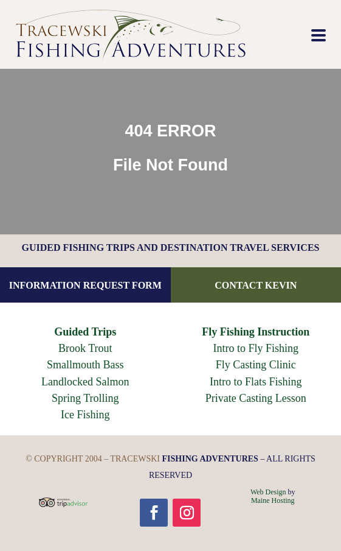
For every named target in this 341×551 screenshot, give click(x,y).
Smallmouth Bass (85, 365)
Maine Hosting (273, 500)
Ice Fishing (85, 415)
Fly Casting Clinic (256, 365)
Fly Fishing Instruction (255, 332)
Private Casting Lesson (255, 398)
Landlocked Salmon (85, 382)
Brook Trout (85, 348)
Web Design (268, 492)
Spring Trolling (85, 398)
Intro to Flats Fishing (256, 382)
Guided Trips (85, 332)
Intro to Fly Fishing (255, 348)
